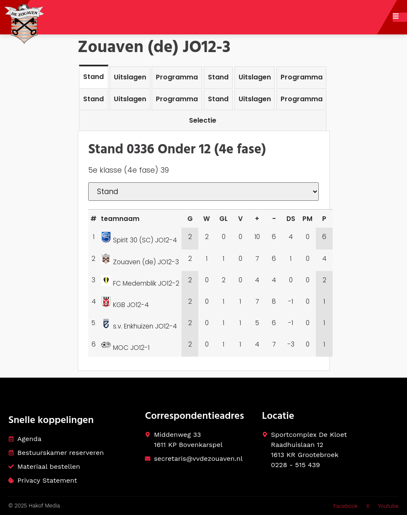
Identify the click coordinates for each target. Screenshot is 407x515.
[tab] (93, 76)
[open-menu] (400, 17)
